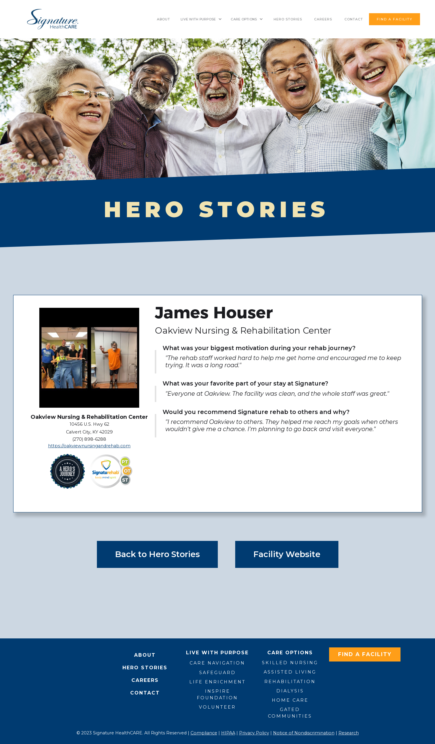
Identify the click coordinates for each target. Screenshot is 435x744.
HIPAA (228, 733)
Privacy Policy (254, 733)
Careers (323, 19)
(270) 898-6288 (89, 439)
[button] (201, 19)
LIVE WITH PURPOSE (198, 19)
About (163, 19)
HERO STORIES (288, 19)
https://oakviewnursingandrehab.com (89, 445)
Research (348, 733)
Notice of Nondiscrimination (303, 733)
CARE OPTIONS (244, 19)
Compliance (203, 733)
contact (353, 19)
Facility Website (286, 554)
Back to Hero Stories (157, 554)
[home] (52, 19)
